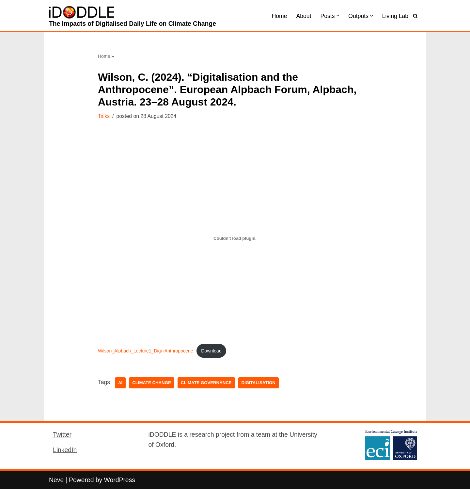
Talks (104, 116)
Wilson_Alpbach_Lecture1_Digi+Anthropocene (145, 350)
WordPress (119, 479)
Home (279, 16)
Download (211, 350)
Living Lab (395, 16)
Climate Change (151, 382)
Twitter (62, 434)
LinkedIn (65, 449)
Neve (56, 479)
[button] (338, 15)
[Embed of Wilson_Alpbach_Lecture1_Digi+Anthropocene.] (235, 238)
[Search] (415, 15)
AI (120, 382)
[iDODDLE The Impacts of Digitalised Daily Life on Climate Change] (132, 17)
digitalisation (258, 382)
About (303, 16)
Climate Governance (206, 382)
